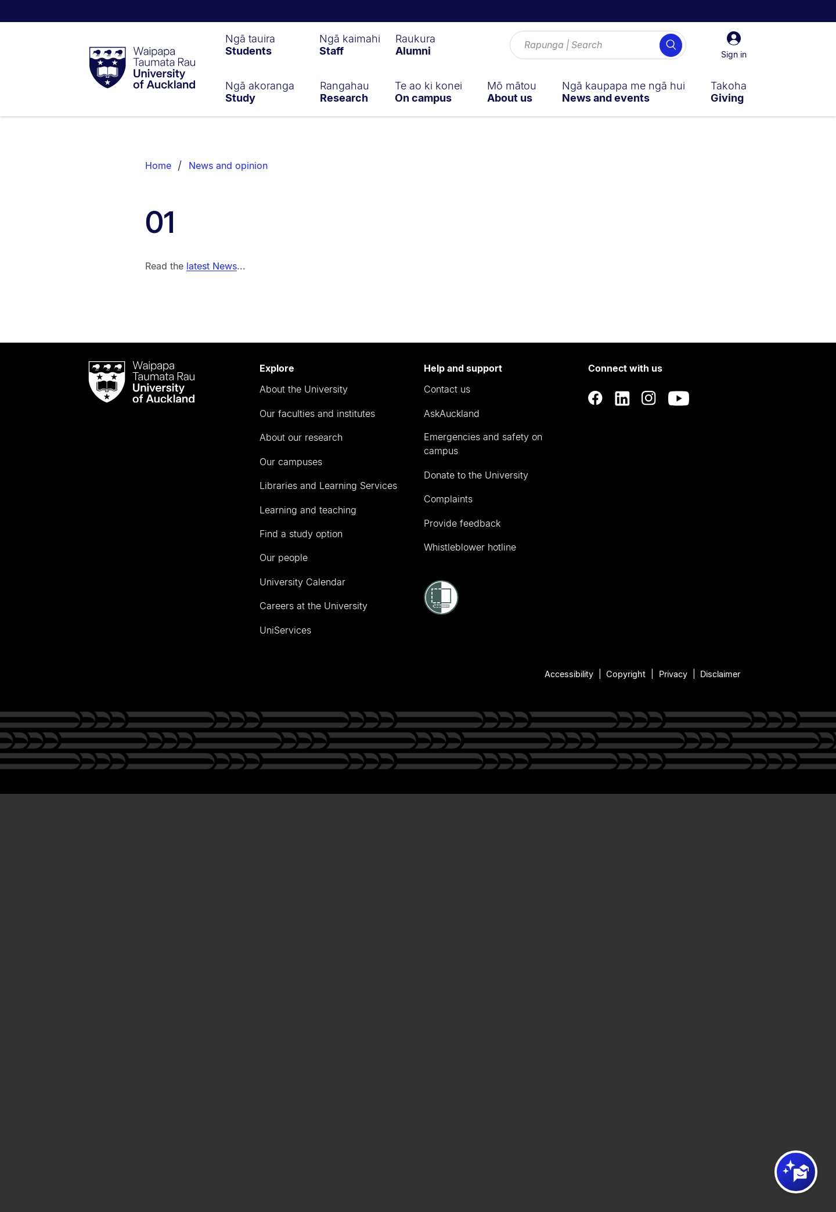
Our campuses (291, 461)
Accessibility (569, 674)
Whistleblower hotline (470, 547)
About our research (301, 437)
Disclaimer (720, 674)
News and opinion (228, 165)
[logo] (142, 68)
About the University (304, 389)
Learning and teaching (308, 510)
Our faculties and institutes (317, 413)
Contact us (447, 389)
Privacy (673, 674)
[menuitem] (250, 44)
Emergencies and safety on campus (483, 443)
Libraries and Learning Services (328, 485)
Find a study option (301, 534)
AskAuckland (452, 413)
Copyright (626, 674)
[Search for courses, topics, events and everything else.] (598, 45)
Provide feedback (462, 523)
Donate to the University (476, 475)
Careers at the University (313, 606)
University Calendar (302, 582)
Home (158, 165)
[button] (734, 45)
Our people (284, 557)
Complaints (448, 499)
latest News (211, 266)
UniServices (285, 630)
